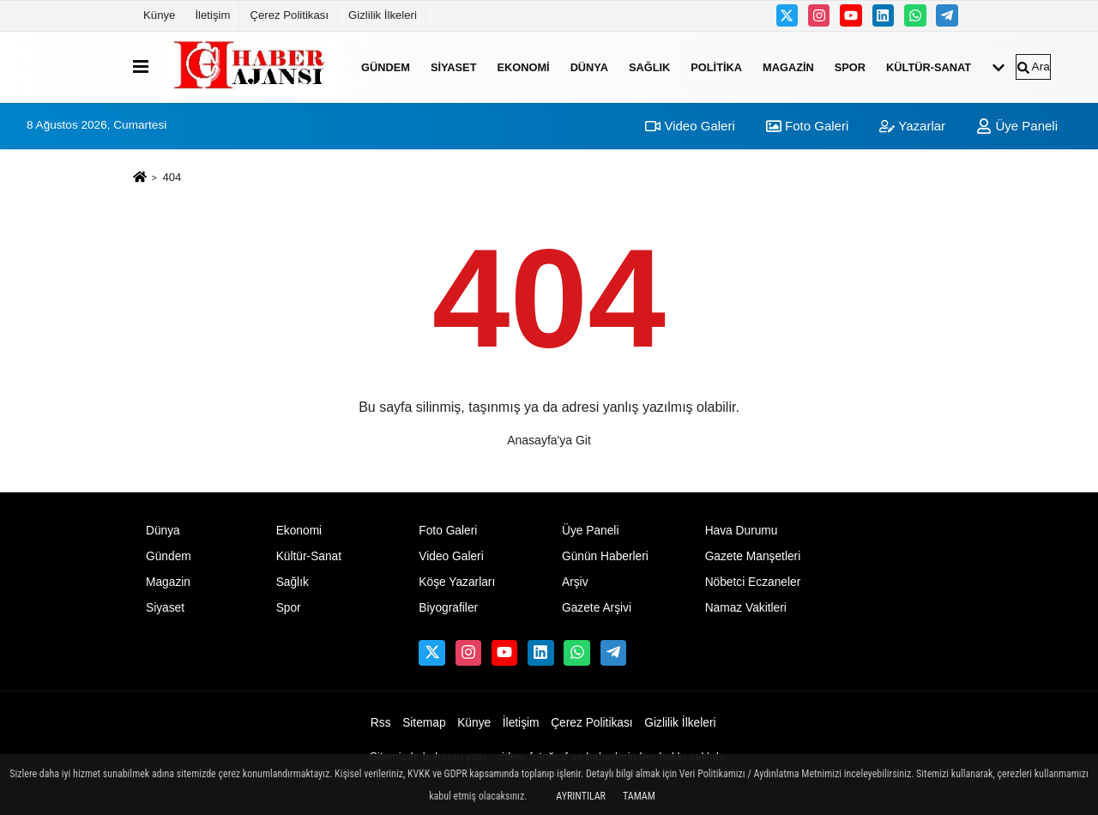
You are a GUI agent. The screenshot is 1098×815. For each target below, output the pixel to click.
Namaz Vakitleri (746, 607)
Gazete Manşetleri (753, 556)
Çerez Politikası (289, 15)
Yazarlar (912, 125)
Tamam (639, 796)
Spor (850, 66)
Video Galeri (689, 125)
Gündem (385, 66)
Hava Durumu (741, 530)
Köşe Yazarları (457, 582)
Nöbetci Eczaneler (753, 582)
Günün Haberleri (605, 556)
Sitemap (423, 722)
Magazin (788, 66)
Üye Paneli (1017, 125)
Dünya (589, 66)
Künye (159, 15)
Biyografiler (448, 607)
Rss (381, 722)
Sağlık (649, 66)
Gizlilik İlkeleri (382, 15)
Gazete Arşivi (596, 607)
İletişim (212, 15)
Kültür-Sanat (928, 66)
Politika (716, 66)
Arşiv (575, 582)
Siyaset (454, 66)
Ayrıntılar (581, 796)
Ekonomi (523, 66)
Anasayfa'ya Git (549, 440)
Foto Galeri (807, 125)
